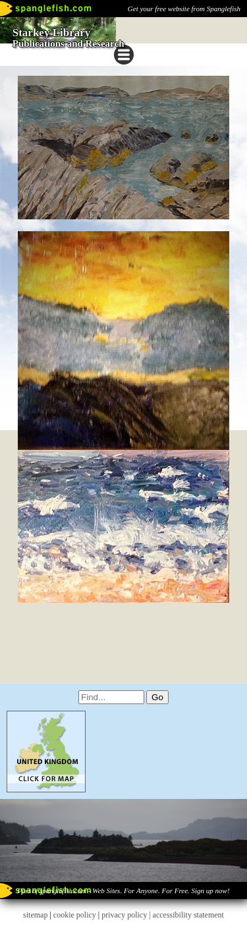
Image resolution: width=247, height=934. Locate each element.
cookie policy (74, 915)
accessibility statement (188, 915)
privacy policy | (126, 915)
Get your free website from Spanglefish (184, 9)
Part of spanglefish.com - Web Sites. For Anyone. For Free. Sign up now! (123, 890)
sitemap (35, 915)
